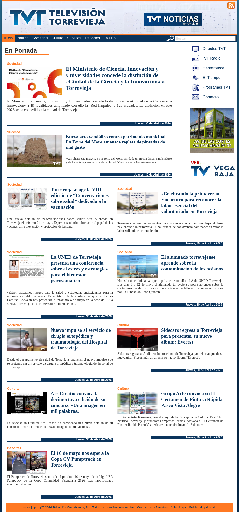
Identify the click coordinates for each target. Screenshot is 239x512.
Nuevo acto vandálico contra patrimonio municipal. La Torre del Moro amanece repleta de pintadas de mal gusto (116, 142)
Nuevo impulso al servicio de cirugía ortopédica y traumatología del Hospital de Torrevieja (81, 339)
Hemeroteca (207, 68)
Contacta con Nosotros (152, 507)
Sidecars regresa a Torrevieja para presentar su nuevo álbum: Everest (192, 336)
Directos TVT (208, 48)
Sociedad (40, 38)
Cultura (57, 38)
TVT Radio (205, 58)
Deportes (92, 38)
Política (22, 38)
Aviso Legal (178, 507)
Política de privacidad (204, 507)
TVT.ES (110, 38)
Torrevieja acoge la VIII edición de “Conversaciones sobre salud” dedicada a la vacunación (80, 198)
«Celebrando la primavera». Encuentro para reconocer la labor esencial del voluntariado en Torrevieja (191, 202)
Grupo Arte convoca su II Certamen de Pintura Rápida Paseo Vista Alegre (192, 399)
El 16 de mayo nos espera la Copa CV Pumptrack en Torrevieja (80, 459)
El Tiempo (205, 77)
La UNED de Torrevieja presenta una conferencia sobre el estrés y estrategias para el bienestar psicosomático (79, 268)
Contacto (204, 97)
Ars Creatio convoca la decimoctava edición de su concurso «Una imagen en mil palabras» (78, 402)
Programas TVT (210, 87)
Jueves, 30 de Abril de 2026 (152, 123)
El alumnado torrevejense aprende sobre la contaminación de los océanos (192, 263)
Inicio (8, 38)
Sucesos (74, 38)
